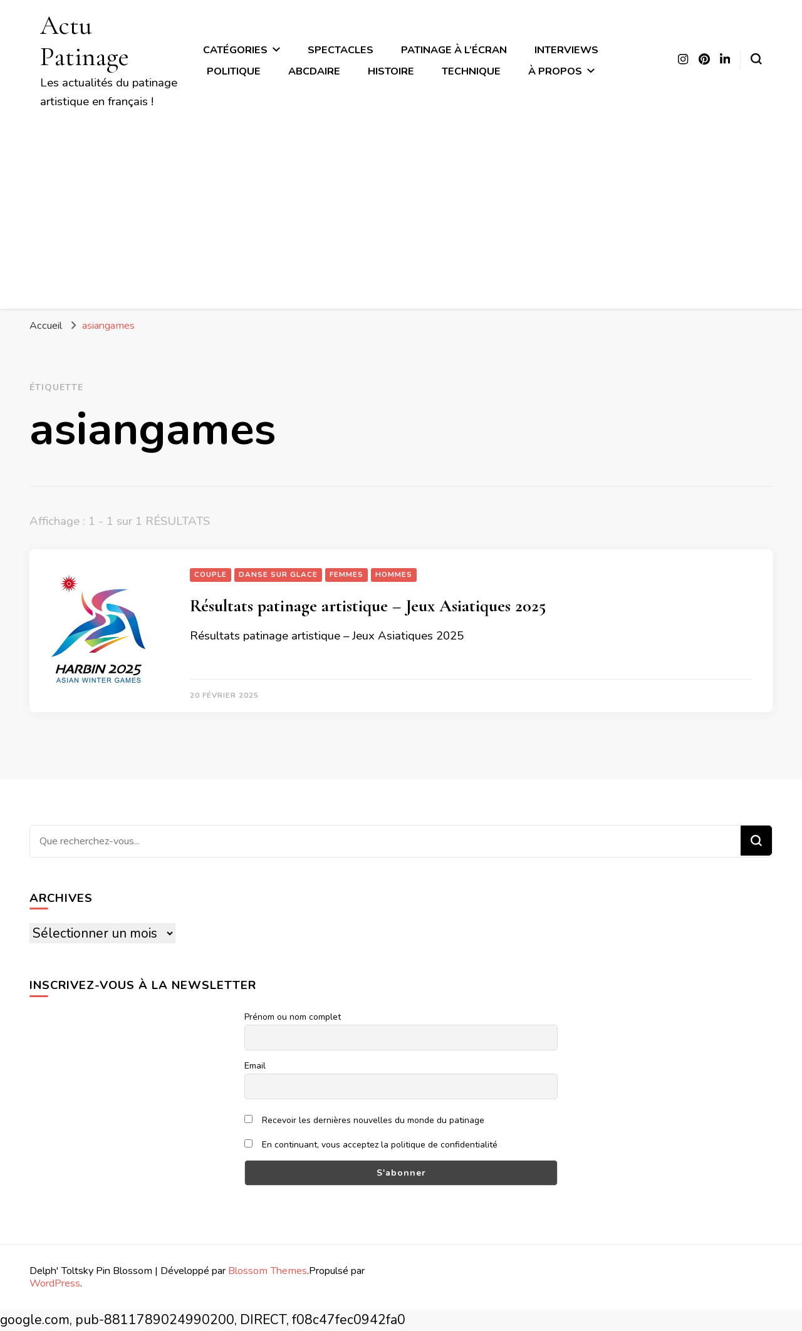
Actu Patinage (84, 41)
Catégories (235, 50)
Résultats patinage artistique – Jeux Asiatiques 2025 (368, 605)
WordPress (54, 1283)
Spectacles (340, 50)
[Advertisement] (401, 205)
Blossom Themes (267, 1270)
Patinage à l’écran (454, 50)
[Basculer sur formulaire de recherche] (756, 59)
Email (255, 1066)
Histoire (391, 71)
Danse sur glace (278, 574)
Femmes (346, 574)
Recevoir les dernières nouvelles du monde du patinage (364, 1120)
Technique (471, 71)
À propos (555, 71)
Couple (210, 574)
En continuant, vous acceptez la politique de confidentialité (370, 1145)
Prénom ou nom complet (292, 1017)
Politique (234, 71)
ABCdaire (314, 71)
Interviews (566, 50)
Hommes (393, 574)
